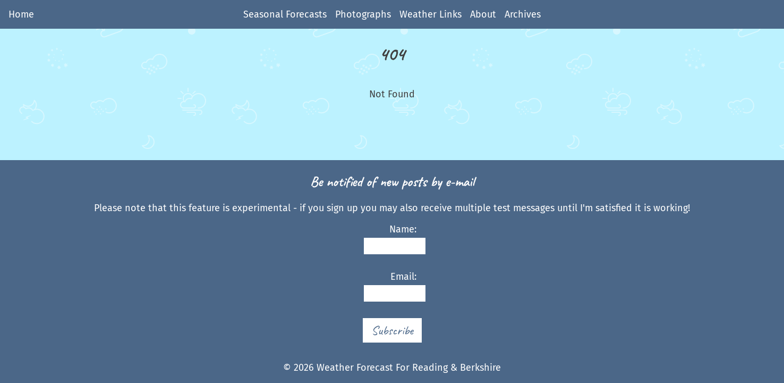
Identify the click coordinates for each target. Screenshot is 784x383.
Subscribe (392, 330)
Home (21, 14)
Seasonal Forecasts (285, 14)
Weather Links (430, 14)
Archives (523, 14)
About (483, 14)
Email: (389, 286)
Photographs (363, 14)
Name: (389, 239)
